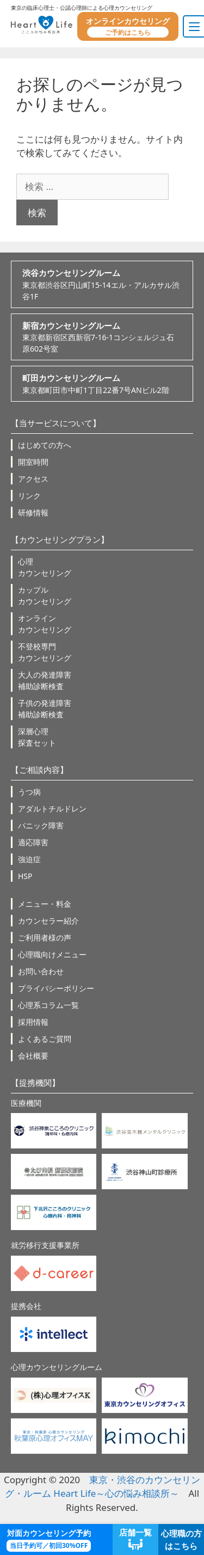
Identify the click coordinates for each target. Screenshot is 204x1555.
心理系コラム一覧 (48, 1005)
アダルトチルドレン (52, 808)
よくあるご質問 (44, 1039)
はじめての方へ (44, 445)
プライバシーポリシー (56, 988)
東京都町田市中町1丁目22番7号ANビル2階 (102, 383)
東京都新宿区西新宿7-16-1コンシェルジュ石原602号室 (102, 336)
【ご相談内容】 (39, 769)
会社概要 (33, 1055)
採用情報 (33, 1022)
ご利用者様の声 (44, 937)
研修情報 (33, 512)
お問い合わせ (41, 971)
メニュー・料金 (44, 904)
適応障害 (33, 842)
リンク (29, 495)
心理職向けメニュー (52, 954)
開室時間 (33, 462)
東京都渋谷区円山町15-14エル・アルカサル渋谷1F (102, 284)
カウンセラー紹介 (48, 920)
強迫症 (29, 859)
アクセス (33, 479)
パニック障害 (41, 825)
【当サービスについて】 (56, 422)
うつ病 (29, 791)
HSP (25, 876)
